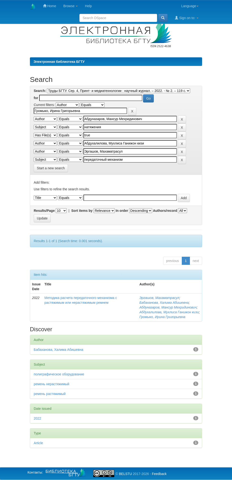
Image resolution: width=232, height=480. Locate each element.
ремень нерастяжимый (51, 384)
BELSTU (125, 474)
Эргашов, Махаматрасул (159, 298)
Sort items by (82, 211)
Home (49, 6)
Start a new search (51, 168)
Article (38, 443)
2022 (37, 418)
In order (122, 211)
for (36, 98)
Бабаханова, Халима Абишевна (164, 302)
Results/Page (44, 211)
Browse (70, 6)
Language (190, 6)
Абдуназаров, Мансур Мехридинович (168, 307)
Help (88, 6)
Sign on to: (187, 18)
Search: (40, 91)
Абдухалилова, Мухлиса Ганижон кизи (169, 312)
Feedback (159, 474)
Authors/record (165, 211)
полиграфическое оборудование (59, 374)
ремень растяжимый (50, 394)
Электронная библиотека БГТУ (59, 62)
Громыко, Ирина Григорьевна (162, 317)
